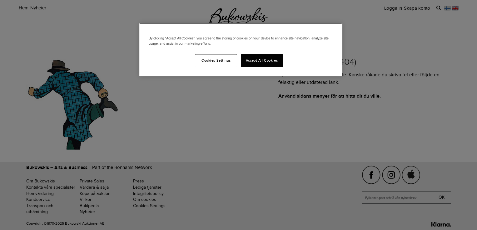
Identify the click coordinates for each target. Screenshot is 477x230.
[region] (240, 49)
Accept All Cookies (262, 60)
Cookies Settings (216, 60)
